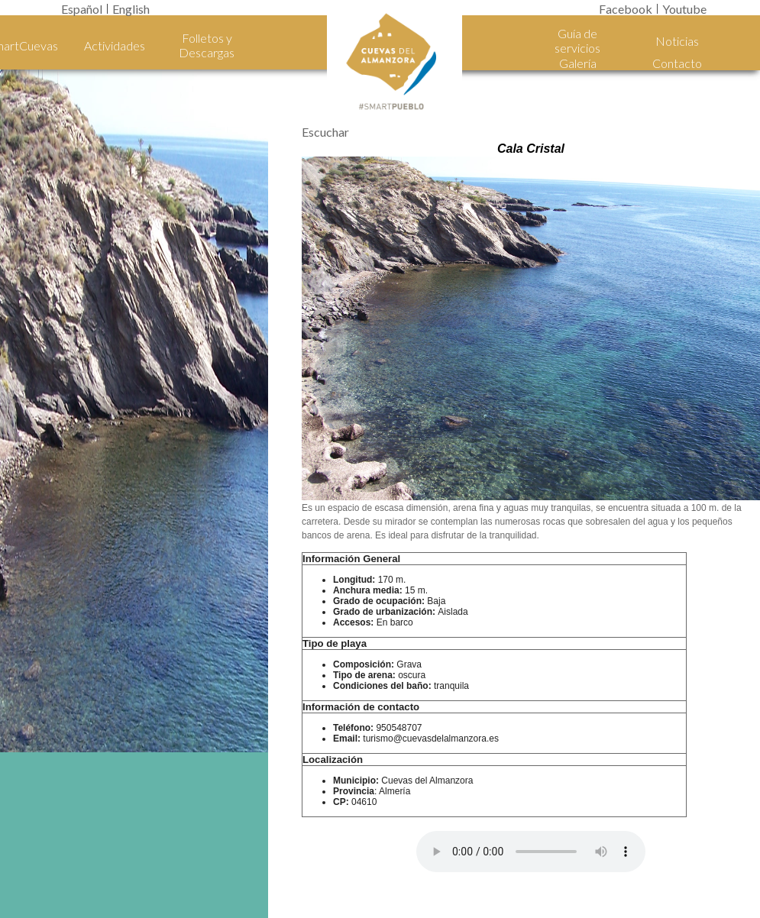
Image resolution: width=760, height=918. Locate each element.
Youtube (684, 9)
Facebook (625, 9)
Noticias (677, 41)
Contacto (677, 63)
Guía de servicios (577, 40)
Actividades (114, 45)
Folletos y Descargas (206, 45)
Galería (578, 63)
